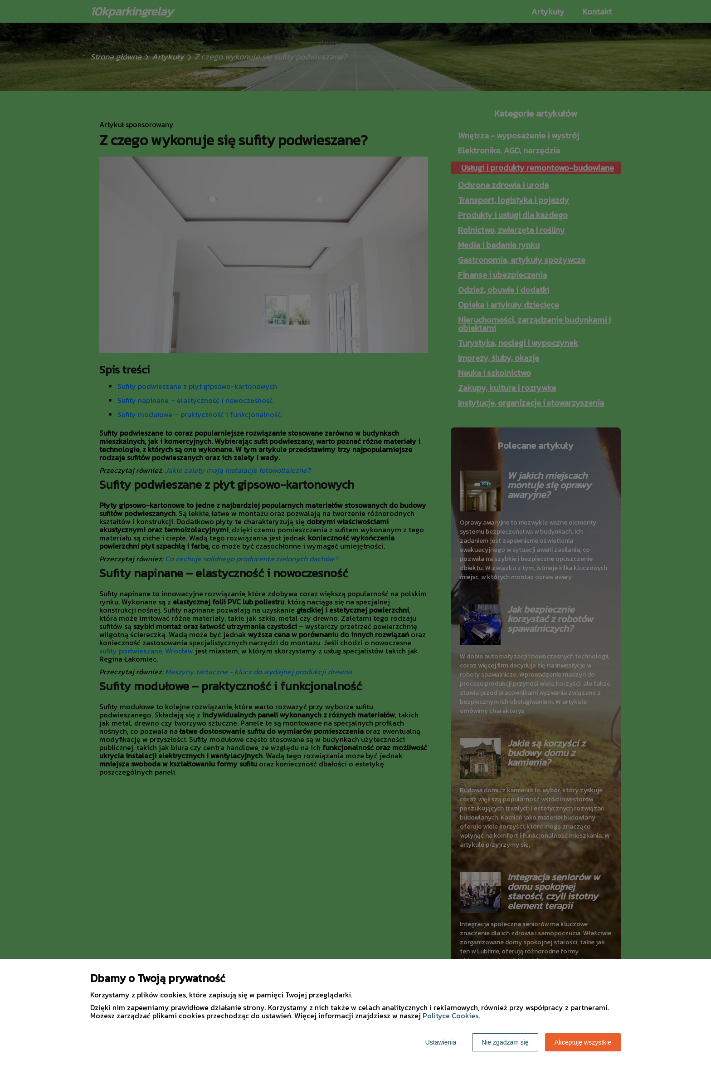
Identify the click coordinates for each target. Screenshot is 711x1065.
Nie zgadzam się (505, 1042)
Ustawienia (440, 1042)
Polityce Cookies (450, 1015)
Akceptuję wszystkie (583, 1042)
